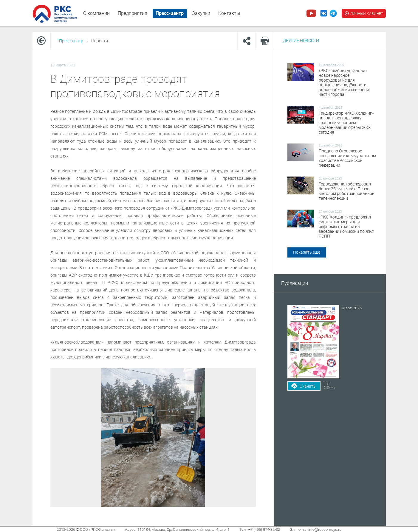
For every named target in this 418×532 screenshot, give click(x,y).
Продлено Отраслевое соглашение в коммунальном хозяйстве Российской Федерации (347, 158)
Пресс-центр (170, 13)
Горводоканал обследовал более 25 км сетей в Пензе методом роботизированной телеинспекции (346, 191)
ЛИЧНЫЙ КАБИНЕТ (363, 13)
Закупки (201, 13)
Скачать (308, 386)
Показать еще (306, 252)
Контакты (229, 13)
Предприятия (132, 13)
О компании (96, 13)
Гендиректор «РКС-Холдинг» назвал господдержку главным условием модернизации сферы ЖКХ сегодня (346, 123)
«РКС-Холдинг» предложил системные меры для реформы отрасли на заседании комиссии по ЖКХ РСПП (346, 226)
